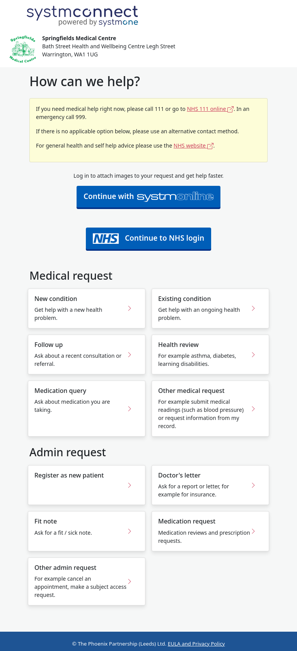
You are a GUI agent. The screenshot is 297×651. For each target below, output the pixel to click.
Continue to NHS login (148, 238)
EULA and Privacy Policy (196, 643)
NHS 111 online (210, 108)
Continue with (148, 196)
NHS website (193, 145)
